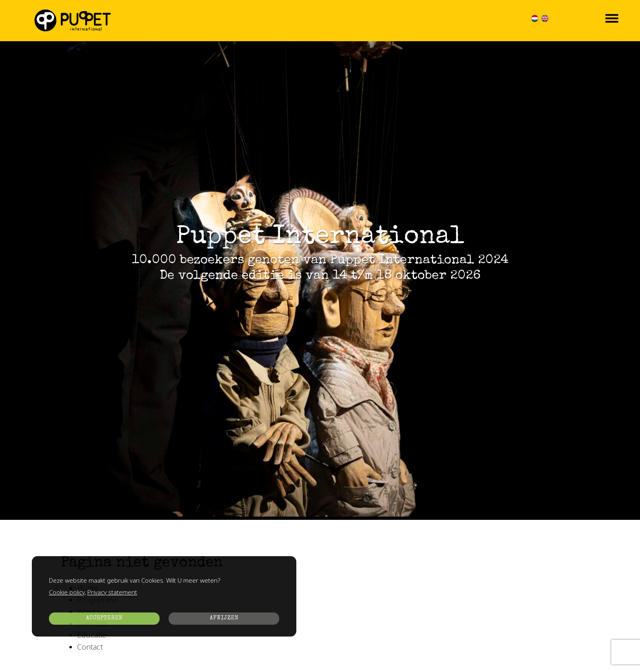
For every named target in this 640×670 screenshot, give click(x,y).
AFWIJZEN (224, 618)
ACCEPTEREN (104, 618)
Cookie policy (66, 592)
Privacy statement (112, 592)
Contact (90, 647)
